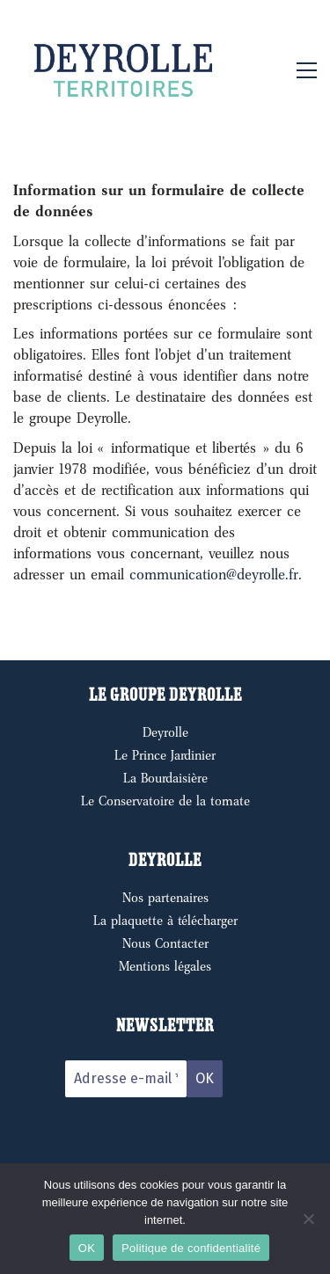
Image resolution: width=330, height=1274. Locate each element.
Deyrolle (165, 732)
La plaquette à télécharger (165, 920)
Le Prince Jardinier (165, 755)
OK (86, 1248)
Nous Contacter (165, 943)
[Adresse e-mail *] (126, 1078)
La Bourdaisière (165, 778)
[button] (307, 70)
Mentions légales (165, 966)
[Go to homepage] (123, 70)
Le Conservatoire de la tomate (165, 801)
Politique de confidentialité (190, 1248)
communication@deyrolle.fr (213, 574)
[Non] (308, 1218)
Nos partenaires (165, 898)
